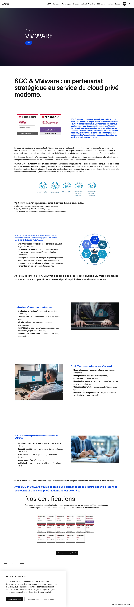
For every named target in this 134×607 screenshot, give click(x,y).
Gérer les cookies (49, 599)
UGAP (49, 4)
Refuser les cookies (33, 599)
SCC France (101, 4)
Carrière (110, 4)
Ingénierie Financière (88, 4)
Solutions (56, 4)
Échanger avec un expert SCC (67, 553)
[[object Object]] (130, 4)
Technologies (66, 4)
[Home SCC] (5, 4)
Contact (117, 4)
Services (76, 4)
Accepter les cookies (14, 599)
